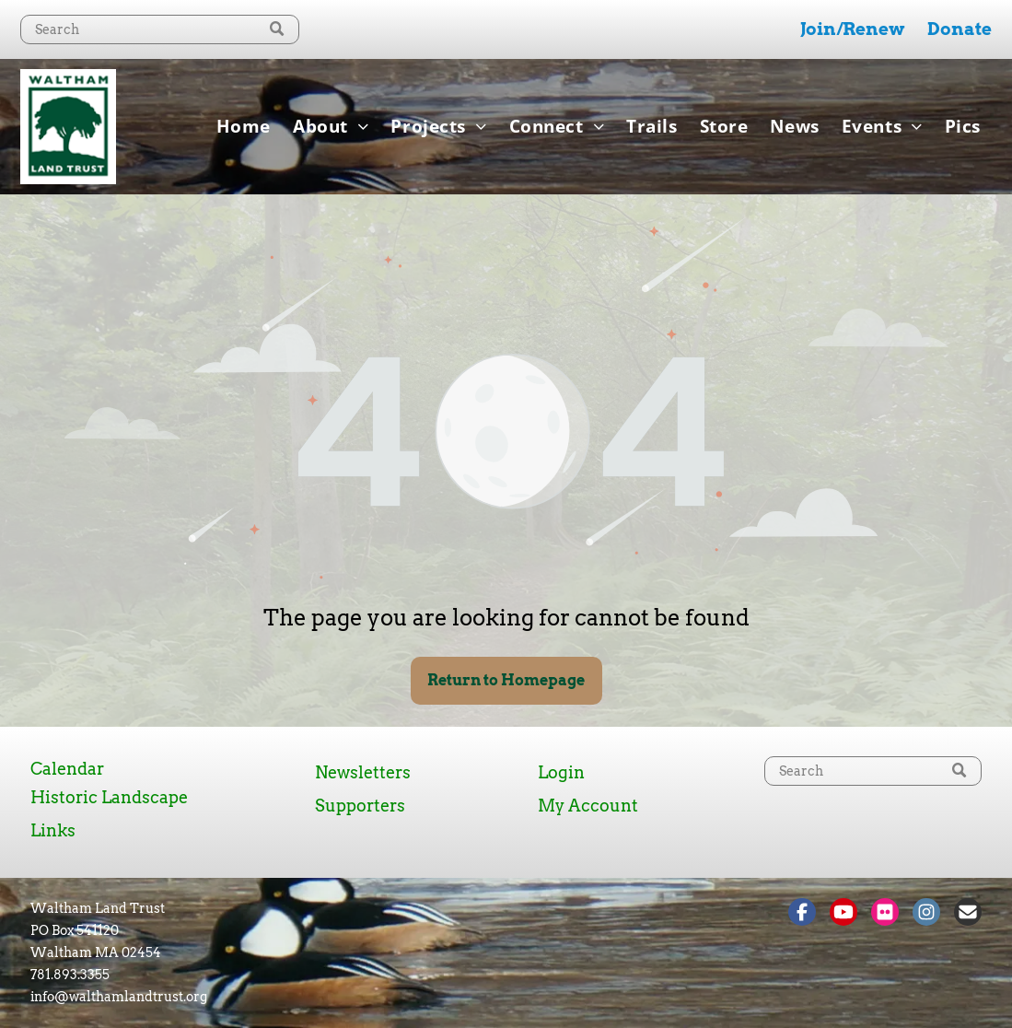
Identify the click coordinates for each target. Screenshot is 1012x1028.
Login (561, 772)
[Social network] (802, 914)
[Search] (159, 29)
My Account (588, 805)
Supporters (360, 805)
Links (53, 830)
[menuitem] (243, 126)
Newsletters (363, 772)
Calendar (67, 768)
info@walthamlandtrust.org (118, 996)
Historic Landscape (109, 797)
